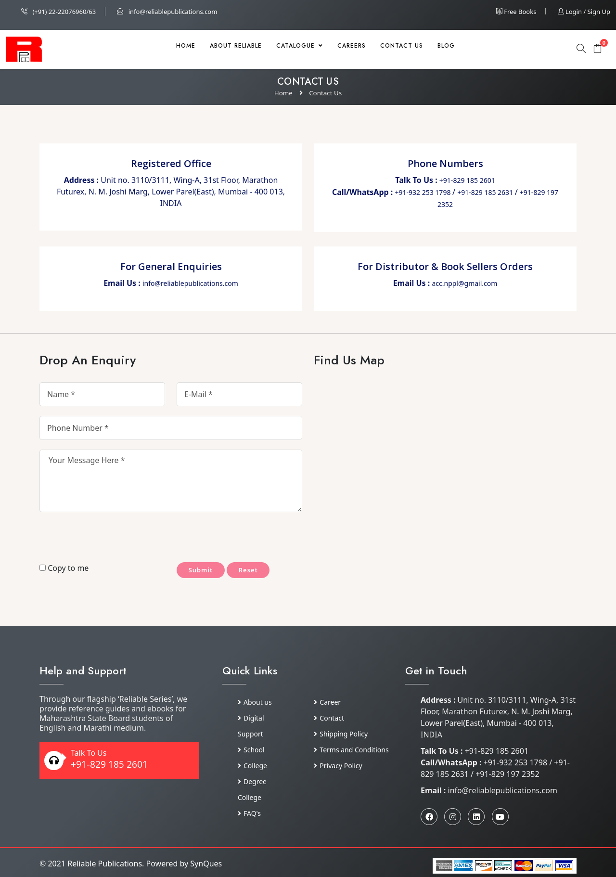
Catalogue (299, 45)
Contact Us (401, 45)
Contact (329, 717)
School (251, 749)
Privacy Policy (338, 765)
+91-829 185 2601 (467, 180)
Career (327, 702)
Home (185, 45)
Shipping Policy (341, 733)
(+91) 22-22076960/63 (58, 11)
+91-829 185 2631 (486, 192)
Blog (446, 45)
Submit (204, 570)
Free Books (516, 11)
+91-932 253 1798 (424, 192)
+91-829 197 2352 (507, 774)
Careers (351, 45)
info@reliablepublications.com (167, 11)
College (252, 765)
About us (255, 702)
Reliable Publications (104, 863)
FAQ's (249, 813)
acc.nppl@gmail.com (464, 283)
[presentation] (95, 539)
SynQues (206, 863)
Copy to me (64, 568)
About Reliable (236, 45)
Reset (258, 570)
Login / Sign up (584, 11)
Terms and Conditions (351, 749)
